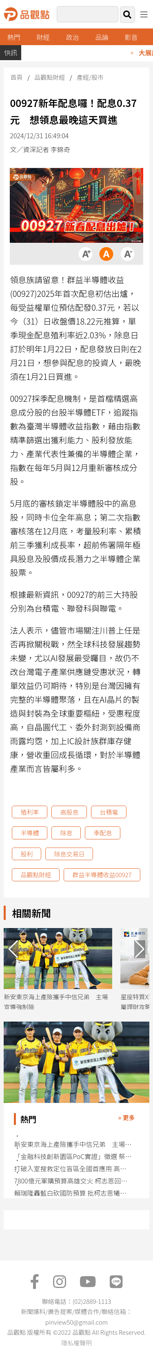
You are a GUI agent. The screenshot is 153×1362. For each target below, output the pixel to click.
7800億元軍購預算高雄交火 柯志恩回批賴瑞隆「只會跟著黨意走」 (73, 1181)
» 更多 (126, 1117)
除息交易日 (69, 854)
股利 (26, 854)
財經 (43, 37)
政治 (72, 37)
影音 (130, 37)
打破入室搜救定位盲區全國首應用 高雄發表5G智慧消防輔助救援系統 (73, 1169)
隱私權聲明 (76, 1342)
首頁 (16, 77)
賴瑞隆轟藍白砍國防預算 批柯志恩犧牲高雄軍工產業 (73, 1193)
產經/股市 (90, 77)
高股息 (69, 812)
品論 (102, 37)
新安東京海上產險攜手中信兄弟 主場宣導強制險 (73, 1144)
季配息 (102, 832)
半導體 (29, 832)
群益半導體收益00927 (101, 874)
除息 (66, 832)
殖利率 (29, 812)
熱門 (13, 37)
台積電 (109, 812)
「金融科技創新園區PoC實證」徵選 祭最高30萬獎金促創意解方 (73, 1156)
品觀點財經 (49, 77)
